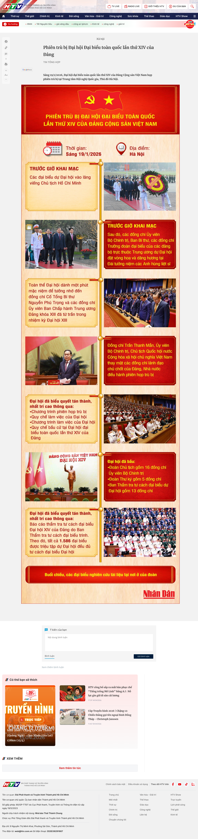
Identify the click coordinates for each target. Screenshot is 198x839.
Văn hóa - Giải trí (94, 16)
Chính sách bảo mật (115, 784)
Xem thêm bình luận (53, 667)
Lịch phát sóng (178, 805)
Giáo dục (165, 16)
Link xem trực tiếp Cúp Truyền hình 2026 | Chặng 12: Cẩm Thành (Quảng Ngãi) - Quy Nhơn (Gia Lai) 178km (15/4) (30, 733)
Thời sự (15, 16)
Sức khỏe (133, 16)
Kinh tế (59, 16)
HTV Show (182, 16)
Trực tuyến (176, 800)
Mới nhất (113, 800)
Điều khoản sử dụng (138, 784)
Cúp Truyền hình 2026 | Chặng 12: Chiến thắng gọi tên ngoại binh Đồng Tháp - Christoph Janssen (109, 715)
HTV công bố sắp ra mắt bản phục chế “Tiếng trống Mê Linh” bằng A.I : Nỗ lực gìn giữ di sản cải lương (110, 691)
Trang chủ (114, 795)
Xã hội (101, 39)
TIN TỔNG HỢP (51, 62)
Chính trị (44, 16)
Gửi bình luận (144, 656)
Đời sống (74, 16)
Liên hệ (143, 815)
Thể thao (149, 16)
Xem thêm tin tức (70, 768)
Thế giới (29, 16)
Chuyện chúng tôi (117, 819)
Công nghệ (115, 16)
